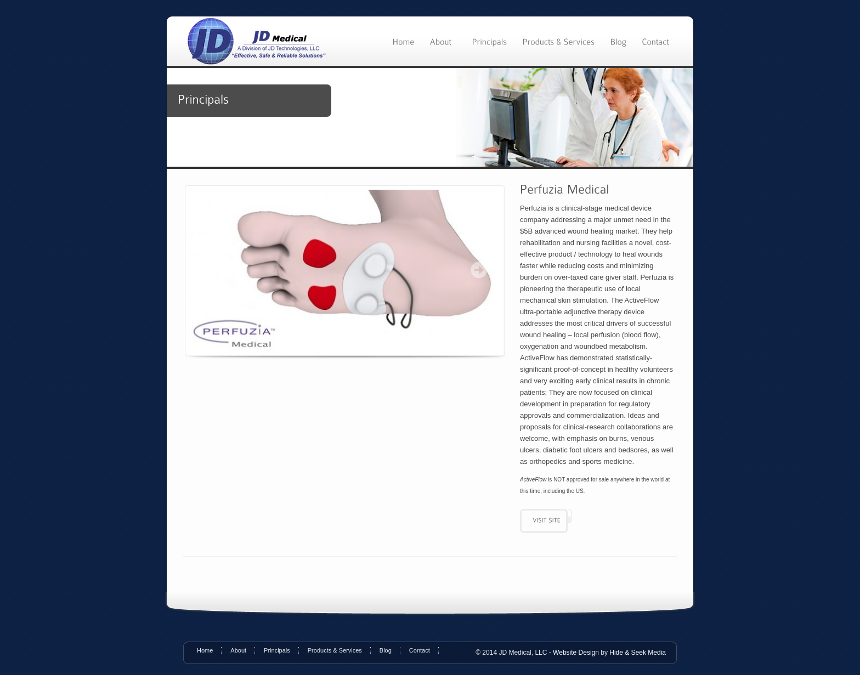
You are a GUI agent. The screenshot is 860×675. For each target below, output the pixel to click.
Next (479, 270)
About (238, 650)
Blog (386, 650)
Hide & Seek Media (637, 652)
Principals (277, 650)
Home (205, 650)
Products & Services (335, 650)
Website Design (576, 652)
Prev (205, 270)
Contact (419, 650)
